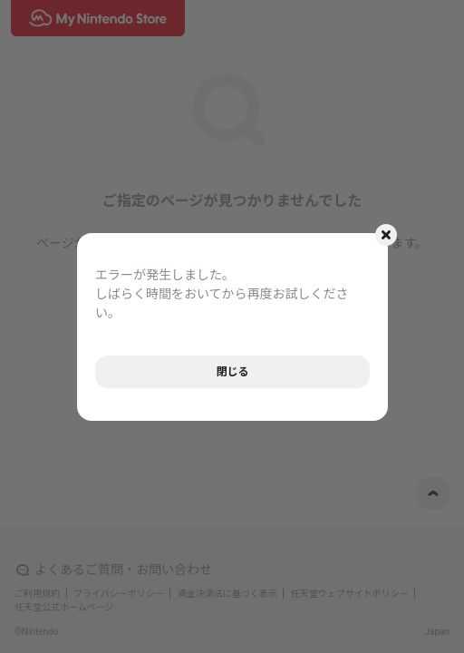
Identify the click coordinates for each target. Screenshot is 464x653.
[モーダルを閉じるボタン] (386, 235)
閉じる (232, 371)
